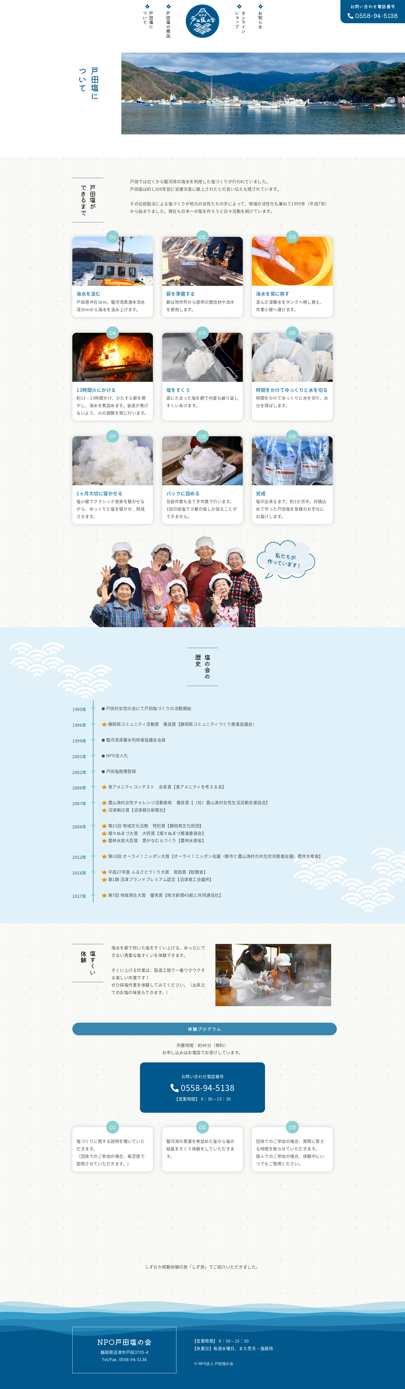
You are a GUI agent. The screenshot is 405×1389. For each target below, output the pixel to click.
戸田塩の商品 (168, 22)
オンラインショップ (240, 20)
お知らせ (260, 18)
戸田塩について (148, 18)
